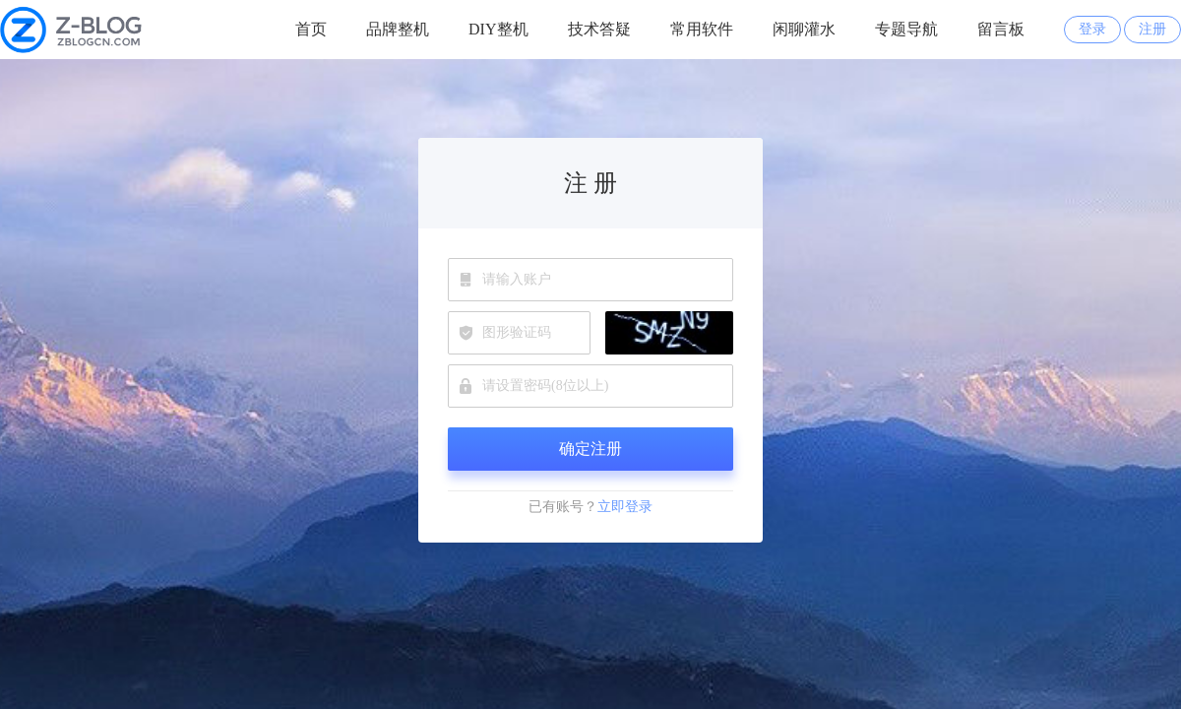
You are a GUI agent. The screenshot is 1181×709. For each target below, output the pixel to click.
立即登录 (625, 506)
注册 (1152, 29)
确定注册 (590, 448)
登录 (1092, 29)
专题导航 (906, 29)
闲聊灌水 (804, 29)
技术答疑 (599, 29)
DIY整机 (498, 29)
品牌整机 (397, 29)
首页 (311, 29)
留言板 (1001, 29)
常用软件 (701, 29)
